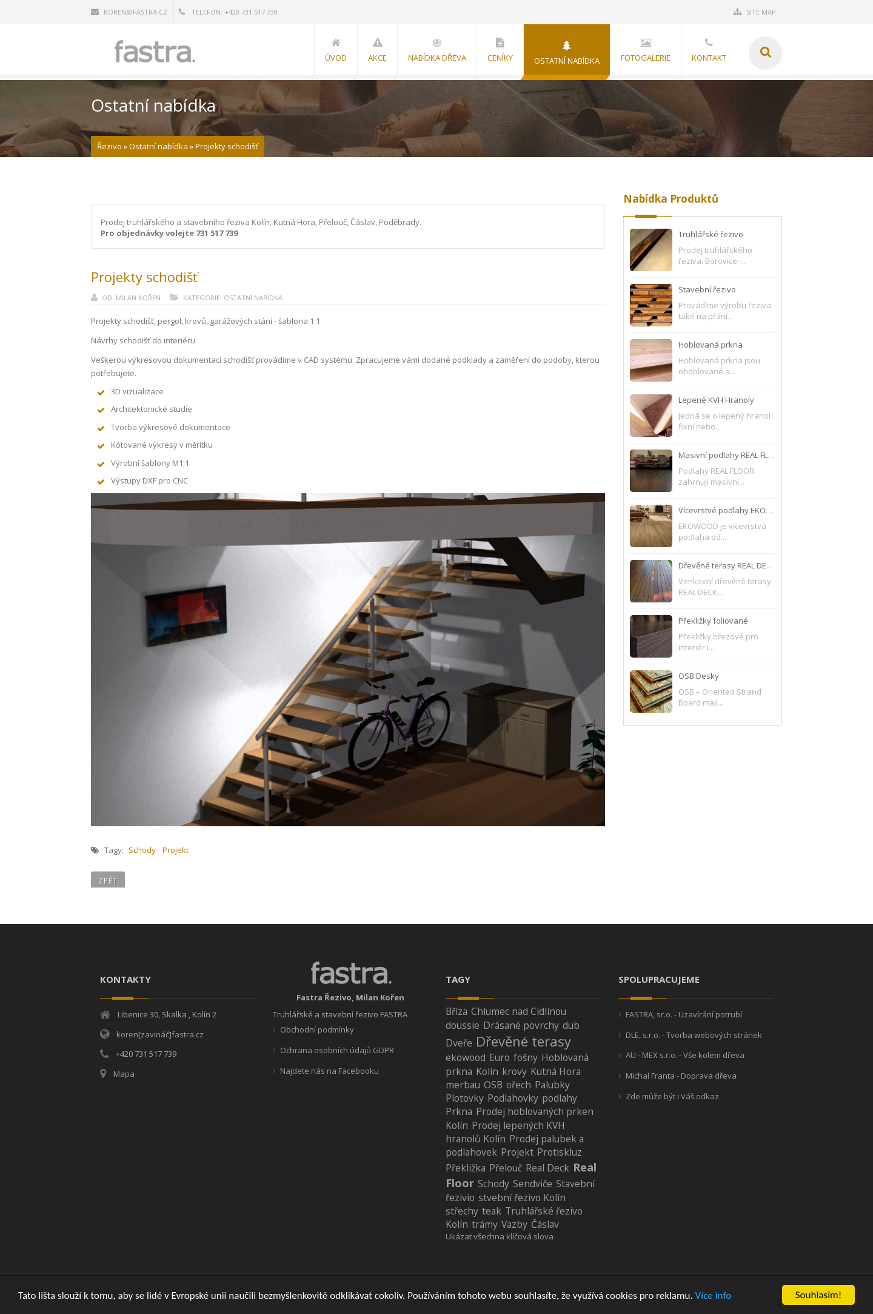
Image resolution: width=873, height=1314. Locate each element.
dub (571, 1025)
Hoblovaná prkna (710, 344)
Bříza (456, 1011)
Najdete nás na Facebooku (329, 1070)
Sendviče (532, 1183)
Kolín (487, 1071)
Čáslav (545, 1224)
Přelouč (505, 1167)
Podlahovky (512, 1098)
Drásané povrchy (521, 1025)
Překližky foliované (713, 620)
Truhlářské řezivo (710, 234)
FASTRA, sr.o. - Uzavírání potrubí (684, 1014)
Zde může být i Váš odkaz (672, 1096)
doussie (463, 1025)
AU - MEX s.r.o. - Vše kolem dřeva (685, 1055)
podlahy (559, 1098)
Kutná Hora (555, 1071)
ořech (518, 1084)
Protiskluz (559, 1152)
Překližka (466, 1167)
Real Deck (547, 1167)
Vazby (514, 1224)
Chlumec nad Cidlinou (518, 1011)
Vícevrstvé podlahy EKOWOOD (734, 510)
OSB (493, 1084)
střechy (462, 1211)
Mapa (124, 1073)
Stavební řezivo (707, 289)
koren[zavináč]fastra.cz (160, 1034)
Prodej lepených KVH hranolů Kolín (505, 1132)
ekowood (466, 1057)
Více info (713, 1296)
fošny (525, 1057)
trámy (485, 1224)
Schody (142, 849)
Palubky (552, 1084)
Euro (499, 1057)
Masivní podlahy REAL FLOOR (731, 455)
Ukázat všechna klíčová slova (500, 1236)
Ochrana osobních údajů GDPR (337, 1050)
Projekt (175, 849)
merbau (463, 1084)
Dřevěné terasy (523, 1041)
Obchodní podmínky (317, 1029)
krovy (514, 1071)
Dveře (459, 1043)
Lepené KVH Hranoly (716, 399)
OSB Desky (698, 675)
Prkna (459, 1111)
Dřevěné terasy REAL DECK (727, 565)
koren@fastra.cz (129, 11)
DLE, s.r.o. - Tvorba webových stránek (694, 1034)
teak (491, 1211)
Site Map (755, 11)
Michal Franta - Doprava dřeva (681, 1075)
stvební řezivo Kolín (522, 1197)
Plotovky (465, 1098)
